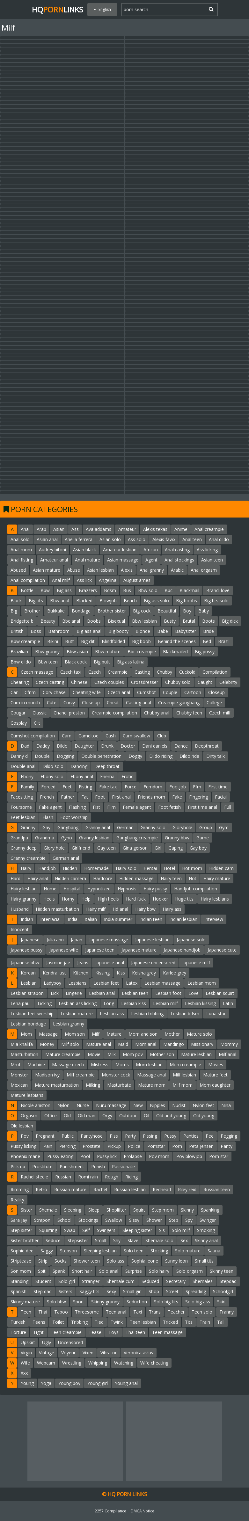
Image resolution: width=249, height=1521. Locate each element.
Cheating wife (87, 692)
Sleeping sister (137, 1230)
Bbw (45, 590)
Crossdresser (144, 682)
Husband (20, 909)
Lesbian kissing (200, 1003)
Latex (131, 983)
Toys (113, 1332)
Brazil (224, 641)
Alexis (127, 570)
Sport (78, 1302)
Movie (94, 1054)
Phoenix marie (25, 1156)
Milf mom (182, 1085)
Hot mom (192, 868)
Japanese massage (108, 940)
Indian (27, 919)
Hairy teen (171, 878)
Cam (66, 736)
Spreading (196, 1291)
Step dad (42, 1291)
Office (50, 1115)
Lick (55, 993)
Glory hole (54, 848)
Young (27, 1383)
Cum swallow (136, 736)
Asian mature (46, 570)
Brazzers (88, 590)
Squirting (48, 1230)
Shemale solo (159, 1240)
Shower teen (87, 1261)
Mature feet (215, 1075)
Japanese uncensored (153, 963)
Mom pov (133, 1054)
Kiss (121, 973)
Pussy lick (107, 1156)
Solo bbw (56, 1302)
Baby (203, 611)
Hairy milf (96, 909)
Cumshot (146, 692)
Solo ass (115, 1261)
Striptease (21, 1261)
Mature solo (199, 1034)
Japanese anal (109, 963)
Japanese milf (196, 963)
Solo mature (188, 1251)
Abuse (73, 570)
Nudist (179, 1105)
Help (86, 899)
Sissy (134, 1220)
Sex (184, 1240)
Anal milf (61, 580)
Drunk (107, 746)
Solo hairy (159, 1271)
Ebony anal (81, 776)
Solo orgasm (189, 1271)
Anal (25, 529)
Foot (100, 797)
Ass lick (84, 580)
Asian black (84, 550)
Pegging (229, 1136)
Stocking (159, 1251)
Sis (162, 1230)
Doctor (128, 746)
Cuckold (187, 672)
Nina (226, 1105)
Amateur (127, 529)
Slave (133, 1240)
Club (161, 736)
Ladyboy (52, 983)
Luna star (216, 1013)
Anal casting (177, 550)
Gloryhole (182, 827)
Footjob (177, 787)
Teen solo (202, 1312)
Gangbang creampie (137, 838)
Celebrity (228, 682)
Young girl (97, 1383)
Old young (203, 1115)
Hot (192, 878)
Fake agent (50, 807)
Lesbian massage (162, 983)
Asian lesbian (100, 570)
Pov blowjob (189, 1156)
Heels (49, 899)
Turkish (18, 1322)
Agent (151, 560)
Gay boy (198, 848)
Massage (48, 1034)
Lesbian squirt (220, 993)
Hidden (70, 868)
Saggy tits (89, 1291)
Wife (25, 1363)
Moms (122, 1064)
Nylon (63, 1105)
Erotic (127, 776)
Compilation (214, 672)
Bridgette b (22, 621)
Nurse (83, 1105)
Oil (146, 1115)
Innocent (20, 929)
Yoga (46, 1383)
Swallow (113, 1220)
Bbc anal (71, 621)
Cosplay (19, 723)
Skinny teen (221, 1271)
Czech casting (50, 682)
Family (27, 787)
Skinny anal (206, 1240)
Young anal (126, 1383)
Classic (40, 713)
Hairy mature (216, 878)
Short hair (82, 1271)
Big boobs (186, 601)
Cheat (113, 702)
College (214, 702)
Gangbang (67, 827)
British (17, 631)
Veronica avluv (138, 1353)
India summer (118, 919)
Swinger (208, 1220)
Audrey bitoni (52, 550)
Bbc (168, 590)
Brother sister (112, 611)
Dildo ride (189, 756)
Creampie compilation (114, 713)
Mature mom (151, 1085)
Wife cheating (154, 1363)
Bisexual (116, 621)
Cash (111, 736)
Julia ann (55, 940)
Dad (25, 746)
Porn (177, 1146)
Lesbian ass (112, 1013)
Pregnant (45, 1136)
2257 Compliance (110, 1510)
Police (134, 1146)
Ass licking (207, 550)
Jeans (82, 963)
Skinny (187, 1210)
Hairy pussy (155, 889)
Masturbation (24, 1054)
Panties (191, 1136)
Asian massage (122, 560)
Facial (221, 797)
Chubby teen (189, 713)
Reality (17, 1200)
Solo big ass (197, 1302)
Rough (111, 1177)
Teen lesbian (143, 1322)
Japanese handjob (182, 950)
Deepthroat (207, 746)
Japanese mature (139, 950)
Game (202, 838)
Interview (213, 919)
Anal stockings (179, 560)
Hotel (169, 868)
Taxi (137, 1312)
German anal (66, 858)
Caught (205, 682)
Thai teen (135, 1332)
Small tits (204, 1261)
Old (67, 1115)
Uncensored (70, 1342)
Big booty (118, 631)
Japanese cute (222, 950)
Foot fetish (169, 807)
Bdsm (110, 590)
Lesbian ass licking (78, 1003)
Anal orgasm (204, 570)
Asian (58, 529)
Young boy (69, 1383)
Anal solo (20, 539)
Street (172, 1291)
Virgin (26, 1353)
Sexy (111, 1291)
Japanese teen (99, 950)
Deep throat (107, 766)
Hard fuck (136, 899)
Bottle (27, 590)
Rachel (100, 1189)
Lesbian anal (102, 993)
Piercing (67, 1146)
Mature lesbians (27, 1095)
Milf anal (227, 1054)
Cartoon (192, 692)
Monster (19, 1075)
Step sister (21, 1230)
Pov (25, 1136)
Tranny (226, 1312)
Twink (117, 1322)
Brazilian (19, 651)
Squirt (139, 1210)
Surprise (133, 1271)
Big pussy (205, 651)
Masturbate (119, 1085)
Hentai (150, 868)
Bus (127, 590)
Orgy (107, 1115)
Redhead (162, 1189)
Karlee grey (174, 973)
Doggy (135, 756)
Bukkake (56, 611)
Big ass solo (156, 601)
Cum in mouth (25, 702)
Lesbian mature (77, 1013)
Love (193, 993)
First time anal (202, 807)
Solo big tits (166, 1302)
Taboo (61, 1312)
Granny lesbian (94, 838)
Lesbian (29, 983)
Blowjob (108, 601)
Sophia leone (144, 1261)
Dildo (62, 746)
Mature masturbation (57, 1085)
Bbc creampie (142, 651)
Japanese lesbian (152, 940)
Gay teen (106, 848)
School (64, 1220)
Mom (26, 1034)
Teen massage (167, 1332)
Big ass (64, 590)
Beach (130, 601)
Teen (26, 1312)
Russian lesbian (130, 1189)
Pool (85, 1156)
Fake (177, 797)
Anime (180, 529)
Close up (91, 702)
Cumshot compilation (33, 736)
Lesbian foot (168, 993)
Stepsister (78, 1240)
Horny (68, 899)
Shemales (203, 1281)
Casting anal (138, 702)
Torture (18, 1332)
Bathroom (59, 631)
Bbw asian (77, 651)
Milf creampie (81, 1075)
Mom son (75, 1034)
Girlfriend (81, 848)
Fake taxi (108, 787)
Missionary (202, 1044)
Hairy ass (172, 909)
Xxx (24, 1373)
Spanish (18, 1291)
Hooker (160, 899)
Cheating (20, 682)
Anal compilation (28, 580)
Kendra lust (54, 973)
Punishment (72, 1166)
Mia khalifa (22, 1044)
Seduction (137, 1302)
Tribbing (79, 1322)
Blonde (142, 631)
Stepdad (228, 1281)
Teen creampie (66, 1332)
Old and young (171, 1115)
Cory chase (54, 692)
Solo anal (108, 1271)
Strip (43, 1261)
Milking (93, 1085)
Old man (86, 1115)
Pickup (114, 1146)
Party (130, 1136)
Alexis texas (155, 529)
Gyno (66, 838)
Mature (113, 1034)
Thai (42, 1312)
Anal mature (87, 560)
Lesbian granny (68, 1024)
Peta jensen (201, 1146)
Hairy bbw (145, 909)
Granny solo (153, 827)
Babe (162, 631)
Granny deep (24, 848)
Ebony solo (51, 776)
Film (111, 807)
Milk (111, 1054)
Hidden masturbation (57, 909)
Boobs (94, 621)
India (72, 919)
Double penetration (101, 756)
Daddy (43, 746)
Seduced (150, 1281)
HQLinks (57, 9)
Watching (123, 1363)
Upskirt (28, 1342)
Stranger (90, 1281)
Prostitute (42, 1166)
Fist (96, 807)
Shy (117, 1240)
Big (14, 611)
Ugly (46, 1342)
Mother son (162, 1054)
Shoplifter (116, 1210)
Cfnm (30, 692)
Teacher (176, 1312)
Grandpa (19, 838)
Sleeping (72, 1210)
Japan (76, 940)
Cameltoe (88, 736)
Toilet (58, 1322)
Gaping (175, 848)
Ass (75, 529)
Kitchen (80, 973)
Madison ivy (47, 1075)
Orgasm (29, 1115)
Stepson (68, 1251)
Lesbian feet (106, 983)
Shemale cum (120, 1281)
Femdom (152, 787)
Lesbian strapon (27, 993)
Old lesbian (22, 1126)
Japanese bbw (25, 963)
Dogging (65, 756)
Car (14, 692)
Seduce (53, 1240)
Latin (228, 1003)
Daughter (84, 746)
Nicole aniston (35, 1105)
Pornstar (156, 1146)
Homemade (96, 868)
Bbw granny (47, 651)
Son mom (21, 1271)
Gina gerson (135, 848)
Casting (142, 672)
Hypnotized (99, 889)
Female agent (137, 807)
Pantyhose (92, 1136)
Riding (131, 1177)
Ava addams (98, 529)
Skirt (221, 1302)
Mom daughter (215, 1085)
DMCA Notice (142, 1510)
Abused (18, 570)
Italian (90, 919)
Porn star (218, 1156)
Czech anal (119, 692)
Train (205, 1322)
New (138, 1105)
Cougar (18, 713)
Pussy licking (23, 1146)
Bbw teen (48, 662)
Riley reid (187, 1189)
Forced (48, 787)
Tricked (170, 1322)
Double (42, 756)
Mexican (19, 1085)
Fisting (85, 787)
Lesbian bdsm (185, 1013)
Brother (32, 611)
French (47, 797)
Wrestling (71, 1363)
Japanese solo (191, 940)
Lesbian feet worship (32, 1013)
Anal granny (152, 570)
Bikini (52, 641)
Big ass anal (89, 631)
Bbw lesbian (144, 621)
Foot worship (74, 817)
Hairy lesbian (24, 889)
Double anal (23, 766)
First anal (121, 797)
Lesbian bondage (28, 1024)
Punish (98, 1166)
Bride (208, 631)
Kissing (102, 973)
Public (68, 1136)
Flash (47, 817)
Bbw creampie (25, 641)
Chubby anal (156, 713)
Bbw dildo (21, 662)
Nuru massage (111, 1105)
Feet (67, 787)
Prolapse (133, 1156)
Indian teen (150, 919)
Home (50, 889)
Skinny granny (105, 1302)
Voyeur (68, 1353)
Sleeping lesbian (100, 1251)
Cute (51, 702)
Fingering (198, 797)
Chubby (164, 672)
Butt (69, 641)
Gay (46, 827)
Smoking (206, 1230)
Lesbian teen (135, 993)
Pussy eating (60, 1156)
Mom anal (145, 1044)
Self (86, 1230)
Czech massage (37, 672)
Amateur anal (54, 560)
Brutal (189, 621)
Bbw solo (147, 590)
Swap (69, 1230)
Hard (15, 878)
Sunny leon (176, 1261)
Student (43, 1281)
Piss (114, 1136)
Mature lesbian (196, 1054)
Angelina (107, 580)
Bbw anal (59, 601)
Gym (224, 827)
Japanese (30, 940)
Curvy (69, 702)
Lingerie (74, 993)
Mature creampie (63, 1054)
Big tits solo (216, 601)
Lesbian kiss (133, 1003)
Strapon (42, 1220)
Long (109, 1003)
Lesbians (77, 983)
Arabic (177, 570)
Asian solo (110, 539)
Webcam (46, 1363)
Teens (39, 1322)
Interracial (50, 919)
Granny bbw (177, 838)
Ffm (197, 787)
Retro (41, 1189)
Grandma (44, 838)
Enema (107, 776)
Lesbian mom (201, 983)
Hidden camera (70, 878)
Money (47, 1044)
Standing (19, 1281)
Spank (59, 1271)
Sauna (214, 1251)
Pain (47, 1146)
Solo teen (133, 1251)
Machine (36, 1064)
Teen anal (116, 1312)
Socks (61, 1261)
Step (173, 1220)
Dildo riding (160, 756)
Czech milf (220, 713)
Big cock (141, 611)
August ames (136, 580)
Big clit (88, 641)
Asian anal (47, 539)
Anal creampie (209, 529)
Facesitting (22, 797)
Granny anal (97, 827)
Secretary (176, 1281)
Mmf (15, 1064)
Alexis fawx (163, 539)
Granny (28, 827)
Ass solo (136, 539)
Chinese (79, 682)
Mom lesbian (149, 1064)
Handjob (47, 868)
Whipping (97, 1363)
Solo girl (66, 1281)
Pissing (150, 1136)
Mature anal (98, 1044)
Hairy (26, 868)
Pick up (18, 1166)
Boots (208, 621)
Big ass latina (130, 662)
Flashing (77, 807)
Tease (95, 1332)
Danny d (19, 756)
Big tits (36, 601)
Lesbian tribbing (147, 1013)
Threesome (87, 1312)
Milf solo (70, 1044)
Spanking (210, 1210)
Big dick (230, 621)
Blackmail (189, 590)
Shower (154, 1220)
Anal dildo (219, 539)
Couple (170, 692)
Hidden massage (136, 878)
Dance (181, 746)
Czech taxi (70, 672)
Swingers (106, 1230)
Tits (189, 1322)
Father (67, 797)
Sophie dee (22, 1251)
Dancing (78, 766)
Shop (154, 1291)
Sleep (93, 1210)
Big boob (141, 641)
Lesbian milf (165, 1003)
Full (227, 807)
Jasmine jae (58, 963)
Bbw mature (108, 651)
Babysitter (185, 631)
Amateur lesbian (119, 550)
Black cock (76, 662)
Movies (215, 1064)
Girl (158, 848)
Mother (172, 1034)
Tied (99, 1322)
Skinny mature (25, 1302)
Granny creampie (28, 858)
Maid (123, 1044)
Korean (28, 973)
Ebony (27, 776)
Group (205, 827)
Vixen (88, 1353)
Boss (36, 631)
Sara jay (19, 1220)
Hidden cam (221, 868)
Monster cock (116, 1075)
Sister (26, 1210)
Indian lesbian (183, 919)
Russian (63, 1177)
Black (16, 601)
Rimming (20, 1189)
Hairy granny (23, 899)
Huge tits (184, 899)
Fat (84, 797)
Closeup (216, 692)
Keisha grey (144, 973)
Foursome (21, 807)
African (150, 550)
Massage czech (68, 1064)
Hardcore (102, 878)
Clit (37, 723)
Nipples (157, 1105)
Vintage (46, 1353)
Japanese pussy (26, 950)
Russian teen (216, 1189)
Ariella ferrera (78, 539)
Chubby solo (178, 682)
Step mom (163, 1210)
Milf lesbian (184, 1075)
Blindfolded (113, 641)
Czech (94, 672)
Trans (155, 1312)
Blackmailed (175, 651)
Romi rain (88, 1177)
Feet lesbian (23, 817)
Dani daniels (154, 746)
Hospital (71, 889)
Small (100, 1240)
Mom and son (142, 1034)
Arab (41, 529)
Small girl (132, 1291)
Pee (210, 1136)
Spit (42, 1271)
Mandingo (173, 1044)
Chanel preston (69, 713)
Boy (187, 611)
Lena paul (21, 1003)
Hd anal (120, 909)
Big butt (102, 662)
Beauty (47, 621)
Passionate (123, 1166)
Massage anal (151, 1075)
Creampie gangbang (179, 702)
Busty (170, 621)
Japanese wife (63, 950)
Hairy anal (37, 878)
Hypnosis (127, 889)
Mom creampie (185, 1064)
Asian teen (212, 560)
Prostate (91, 1146)
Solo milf (181, 1230)
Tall (220, 1322)
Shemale (48, 1210)
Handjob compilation (195, 889)
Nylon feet (203, 1105)
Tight (38, 1332)
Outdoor (128, 1115)
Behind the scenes (177, 641)
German (125, 827)
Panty (226, 1146)
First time (218, 787)
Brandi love (218, 590)
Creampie (118, 672)
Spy (189, 1220)
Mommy (229, 1044)
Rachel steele (34, 1177)
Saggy (46, 1251)
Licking (45, 1003)
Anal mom (21, 550)
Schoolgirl (223, 1291)
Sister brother (25, 1240)
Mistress (99, 1064)
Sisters (65, 1291)
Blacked (84, 601)
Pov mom (159, 1156)
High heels (108, 899)
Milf (95, 1034)
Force (130, 787)
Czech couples (109, 682)
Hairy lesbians (215, 899)
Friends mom (151, 797)
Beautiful (166, 611)
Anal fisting (22, 560)
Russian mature (70, 1189)
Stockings (88, 1220)
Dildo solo (52, 766)
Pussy (170, 1136)
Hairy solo (126, 868)
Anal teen (192, 539)
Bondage (81, 611)
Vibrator (108, 1353)
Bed (207, 641)
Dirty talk (215, 756)
